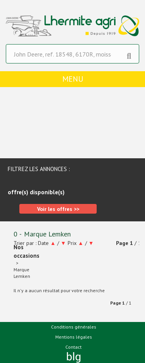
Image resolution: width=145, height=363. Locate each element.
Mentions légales (73, 337)
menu (72, 79)
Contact (73, 347)
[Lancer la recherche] (129, 54)
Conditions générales (73, 327)
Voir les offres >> (58, 208)
